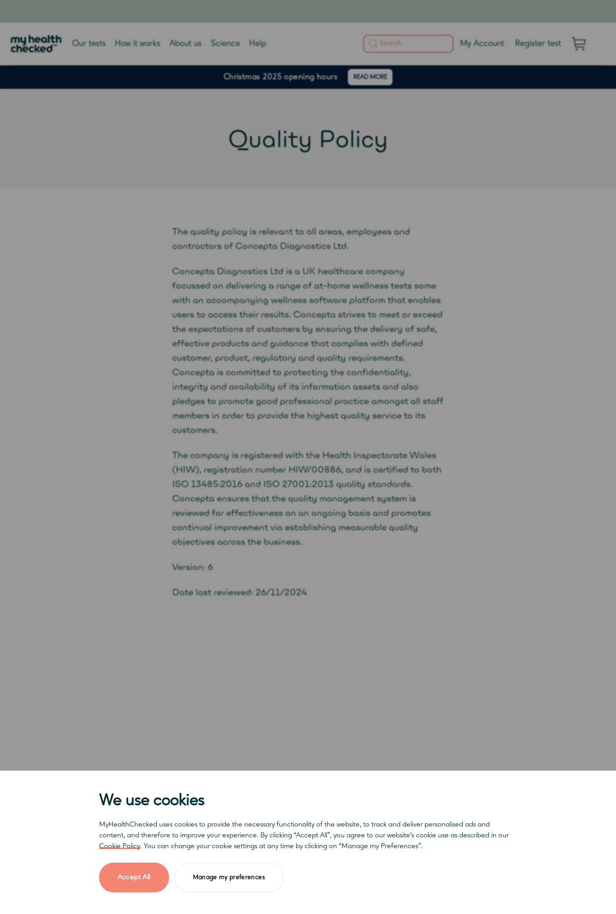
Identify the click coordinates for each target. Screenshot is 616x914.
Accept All (134, 877)
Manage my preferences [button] (229, 877)
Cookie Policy (119, 846)
